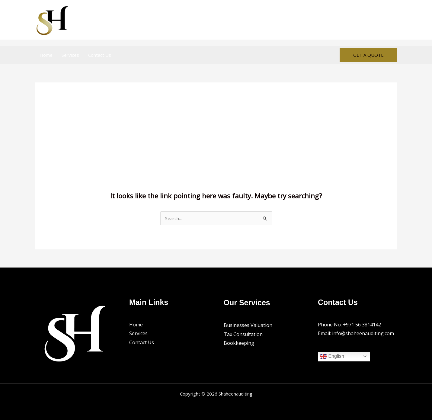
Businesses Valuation (248, 325)
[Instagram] (393, 20)
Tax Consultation (243, 334)
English (332, 356)
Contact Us (99, 55)
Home (46, 55)
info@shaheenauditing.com (363, 333)
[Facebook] (380, 20)
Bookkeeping (239, 343)
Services (70, 55)
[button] (368, 55)
